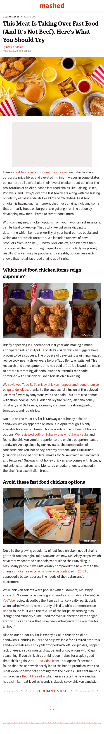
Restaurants (11, 17)
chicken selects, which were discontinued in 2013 (49, 571)
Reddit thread (32, 676)
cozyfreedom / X (91, 541)
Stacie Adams (14, 47)
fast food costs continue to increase (41, 172)
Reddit (7, 611)
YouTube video (41, 661)
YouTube (9, 600)
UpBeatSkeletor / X (90, 335)
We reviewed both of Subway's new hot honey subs (52, 434)
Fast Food (30, 17)
